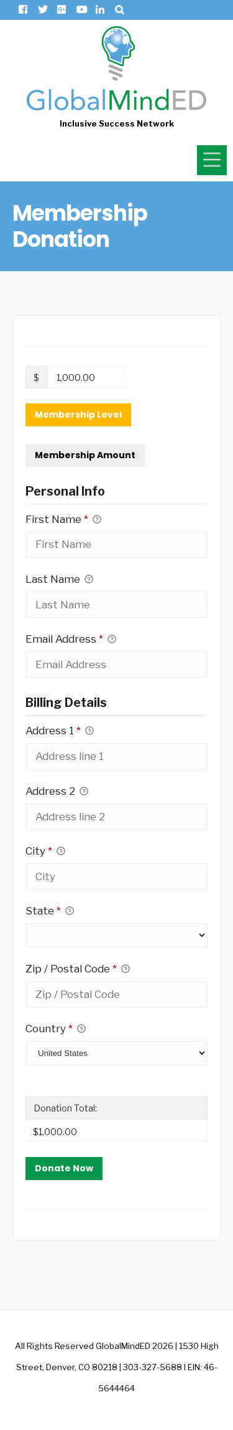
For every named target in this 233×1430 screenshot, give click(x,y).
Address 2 (56, 791)
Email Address (70, 639)
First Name (63, 519)
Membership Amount (85, 455)
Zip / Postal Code (77, 969)
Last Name (59, 579)
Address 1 (59, 731)
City (45, 851)
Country (55, 1029)
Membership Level (78, 414)
